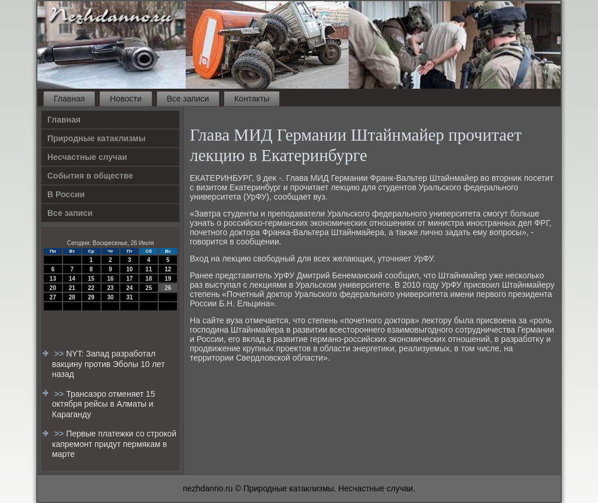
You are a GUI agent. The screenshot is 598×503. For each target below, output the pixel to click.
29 (91, 297)
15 (91, 278)
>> (60, 353)
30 (110, 297)
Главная (69, 98)
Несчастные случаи (87, 157)
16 (110, 278)
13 (53, 278)
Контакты (251, 98)
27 (53, 297)
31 (129, 297)
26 (168, 288)
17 (129, 278)
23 (110, 288)
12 (168, 269)
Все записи (188, 98)
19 (168, 278)
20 (53, 288)
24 (129, 288)
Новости (125, 98)
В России (66, 194)
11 (148, 269)
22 (91, 288)
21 (72, 288)
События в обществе (90, 175)
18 (148, 278)
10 (129, 269)
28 (72, 297)
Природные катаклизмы (96, 138)
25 (148, 288)
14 (72, 278)
